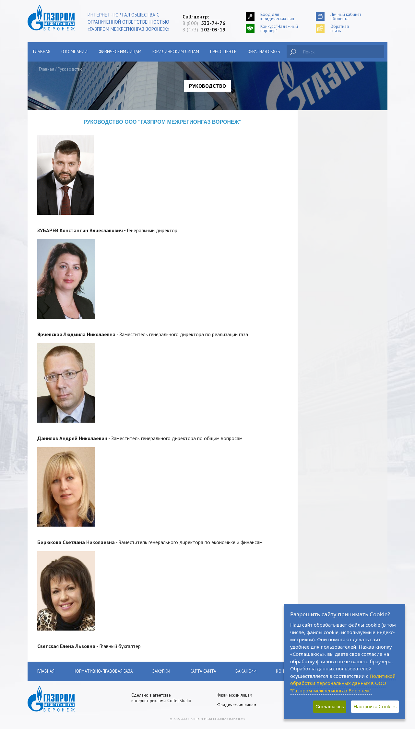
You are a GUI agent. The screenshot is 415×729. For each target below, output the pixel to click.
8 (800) (204, 23)
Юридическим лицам (175, 51)
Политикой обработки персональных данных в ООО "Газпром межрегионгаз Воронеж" (343, 683)
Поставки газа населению (66, 163)
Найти (293, 51)
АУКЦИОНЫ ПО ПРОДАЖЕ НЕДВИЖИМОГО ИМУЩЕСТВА (71, 247)
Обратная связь (263, 51)
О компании (74, 51)
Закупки (49, 230)
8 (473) (204, 29)
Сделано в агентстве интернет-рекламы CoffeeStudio (161, 697)
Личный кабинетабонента (345, 16)
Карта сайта (203, 671)
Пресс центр (223, 51)
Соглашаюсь (329, 706)
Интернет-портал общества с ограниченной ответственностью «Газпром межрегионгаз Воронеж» (128, 22)
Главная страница (59, 117)
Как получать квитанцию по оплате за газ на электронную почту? (75, 196)
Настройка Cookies (375, 706)
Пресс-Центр (54, 265)
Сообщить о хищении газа (67, 133)
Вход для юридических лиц (277, 16)
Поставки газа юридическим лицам (75, 178)
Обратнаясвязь (339, 28)
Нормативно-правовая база (69, 214)
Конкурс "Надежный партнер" (279, 28)
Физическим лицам (120, 51)
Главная (41, 51)
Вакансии (51, 296)
